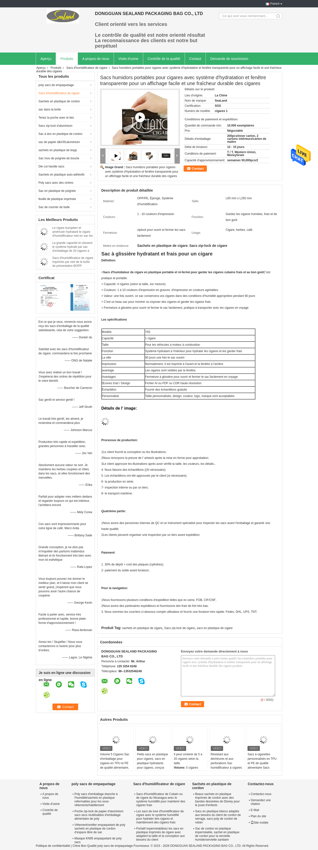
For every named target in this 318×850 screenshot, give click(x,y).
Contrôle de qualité (50, 811)
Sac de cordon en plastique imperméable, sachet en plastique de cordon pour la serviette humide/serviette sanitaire (217, 834)
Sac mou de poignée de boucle (58, 158)
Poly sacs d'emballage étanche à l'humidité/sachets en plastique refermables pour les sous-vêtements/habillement (96, 799)
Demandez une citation (261, 802)
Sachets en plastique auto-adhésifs (61, 174)
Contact (195, 59)
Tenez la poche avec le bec (56, 117)
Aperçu (45, 59)
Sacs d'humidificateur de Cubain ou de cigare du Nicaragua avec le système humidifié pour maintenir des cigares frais (160, 799)
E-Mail (255, 810)
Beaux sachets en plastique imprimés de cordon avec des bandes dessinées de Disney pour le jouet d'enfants (217, 799)
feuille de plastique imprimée (57, 199)
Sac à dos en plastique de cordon (60, 134)
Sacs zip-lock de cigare (179, 628)
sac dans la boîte (49, 109)
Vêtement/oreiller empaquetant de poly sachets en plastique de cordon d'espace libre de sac (99, 828)
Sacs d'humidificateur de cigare (86, 68)
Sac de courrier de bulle (54, 207)
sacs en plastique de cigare (214, 628)
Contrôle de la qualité (164, 59)
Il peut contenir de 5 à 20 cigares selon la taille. (188, 759)
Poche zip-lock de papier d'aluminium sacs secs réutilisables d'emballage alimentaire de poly (98, 815)
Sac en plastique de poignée (57, 191)
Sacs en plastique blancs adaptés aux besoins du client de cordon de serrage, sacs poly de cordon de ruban (218, 817)
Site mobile (259, 822)
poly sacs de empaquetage (56, 85)
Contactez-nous (261, 794)
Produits (66, 59)
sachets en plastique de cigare (142, 628)
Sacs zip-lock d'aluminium (55, 125)
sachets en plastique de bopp (57, 150)
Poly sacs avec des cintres (55, 182)
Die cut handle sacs (51, 166)
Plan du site (258, 816)
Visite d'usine (128, 59)
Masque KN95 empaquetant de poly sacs (98, 840)
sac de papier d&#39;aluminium (59, 142)
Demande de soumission (229, 59)
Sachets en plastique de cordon (59, 101)
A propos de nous (95, 59)
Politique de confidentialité (53, 846)
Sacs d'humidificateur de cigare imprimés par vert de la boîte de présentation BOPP (72, 262)
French (275, 3)
